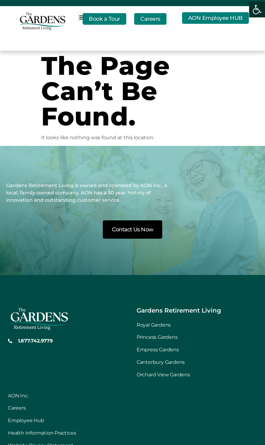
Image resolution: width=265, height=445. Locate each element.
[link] (257, 9)
